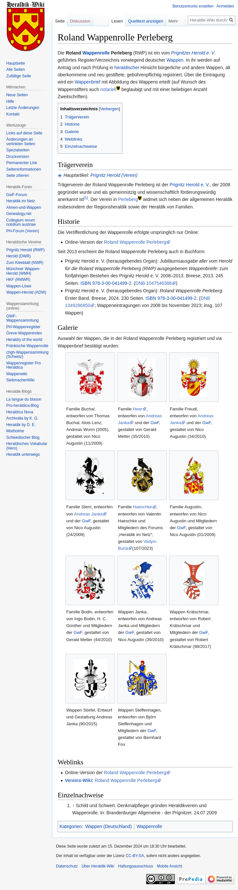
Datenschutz (67, 866)
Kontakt (13, 114)
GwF (154, 422)
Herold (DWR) (18, 256)
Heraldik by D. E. (20, 424)
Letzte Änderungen (22, 107)
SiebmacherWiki (20, 380)
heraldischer (126, 67)
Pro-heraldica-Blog (22, 405)
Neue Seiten (17, 95)
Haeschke (142, 506)
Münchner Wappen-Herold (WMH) (23, 271)
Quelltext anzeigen (145, 21)
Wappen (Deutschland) (108, 826)
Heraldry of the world (24, 339)
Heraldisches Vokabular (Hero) (26, 446)
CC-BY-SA (135, 855)
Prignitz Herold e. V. (190, 184)
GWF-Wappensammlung (22, 318)
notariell (108, 89)
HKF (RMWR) (18, 279)
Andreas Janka (88, 514)
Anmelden (225, 6)
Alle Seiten (15, 69)
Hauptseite (15, 63)
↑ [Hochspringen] (73, 805)
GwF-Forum (16, 194)
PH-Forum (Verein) (22, 231)
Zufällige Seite (18, 76)
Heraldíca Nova (19, 412)
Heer (137, 409)
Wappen (175, 60)
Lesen (117, 21)
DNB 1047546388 (153, 283)
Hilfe (10, 101)
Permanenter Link (21, 163)
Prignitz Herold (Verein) (113, 175)
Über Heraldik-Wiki (98, 866)
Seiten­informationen (23, 169)
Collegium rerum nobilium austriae (21, 222)
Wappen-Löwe (18, 286)
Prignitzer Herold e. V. (193, 52)
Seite (60, 21)
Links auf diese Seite (24, 133)
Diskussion (80, 21)
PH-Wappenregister (23, 327)
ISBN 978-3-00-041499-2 (105, 283)
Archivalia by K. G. (22, 418)
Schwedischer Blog (22, 437)
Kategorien (71, 826)
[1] (86, 198)
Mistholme (15, 431)
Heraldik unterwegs (23, 454)
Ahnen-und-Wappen (23, 207)
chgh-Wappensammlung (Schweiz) (27, 354)
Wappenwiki (16, 374)
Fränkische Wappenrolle (27, 346)
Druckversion (17, 156)
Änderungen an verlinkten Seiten (20, 141)
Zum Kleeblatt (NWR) (24, 262)
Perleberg (128, 199)
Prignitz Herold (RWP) (25, 250)
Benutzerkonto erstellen (193, 6)
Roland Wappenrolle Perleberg (135, 242)
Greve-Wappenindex (24, 333)
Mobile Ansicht (169, 866)
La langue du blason (23, 399)
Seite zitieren (17, 175)
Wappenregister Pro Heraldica (23, 365)
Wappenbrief (87, 81)
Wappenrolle (96, 52)
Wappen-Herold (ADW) (26, 292)
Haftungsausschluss (135, 866)
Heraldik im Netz (20, 201)
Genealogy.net (18, 213)
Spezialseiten (17, 150)
